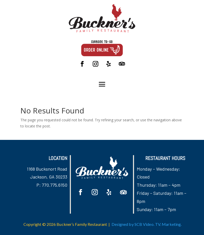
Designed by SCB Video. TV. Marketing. (147, 224)
